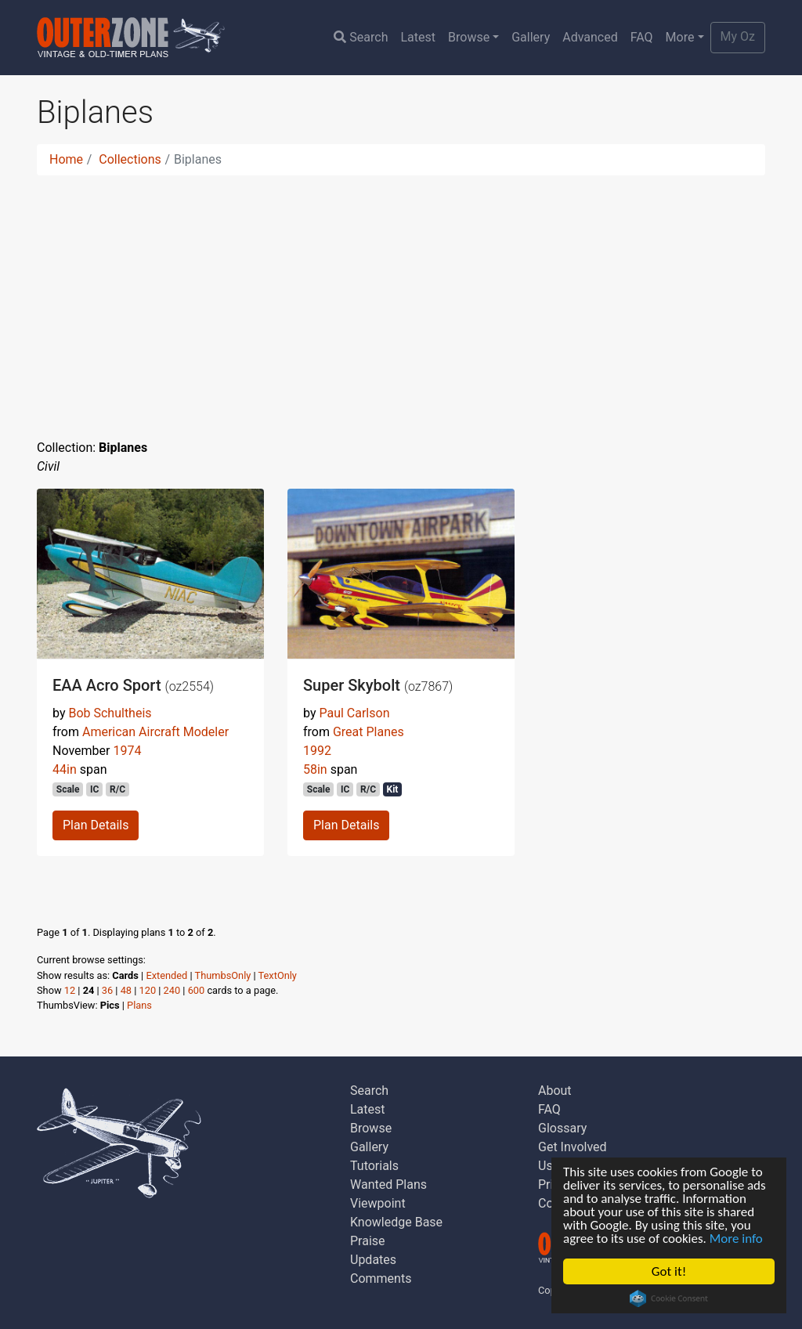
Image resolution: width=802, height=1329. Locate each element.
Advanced (590, 37)
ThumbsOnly (223, 975)
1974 (127, 750)
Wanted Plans (388, 1184)
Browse (469, 37)
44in (64, 769)
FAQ (641, 37)
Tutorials (374, 1165)
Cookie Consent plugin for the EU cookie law (669, 1298)
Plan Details (95, 825)
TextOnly (277, 975)
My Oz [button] (738, 36)
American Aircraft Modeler (155, 731)
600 (196, 990)
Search (361, 37)
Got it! (669, 1271)
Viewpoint (378, 1203)
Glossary (562, 1128)
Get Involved (572, 1146)
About (555, 1090)
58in (315, 769)
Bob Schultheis (109, 713)
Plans (139, 1005)
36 (107, 990)
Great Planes (368, 731)
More (680, 37)
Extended (166, 975)
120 (148, 990)
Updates (373, 1259)
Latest (417, 37)
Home (66, 159)
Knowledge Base (396, 1222)
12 (69, 990)
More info (736, 1238)
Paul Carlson (354, 713)
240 (172, 990)
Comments (380, 1278)
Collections (130, 159)
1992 (317, 750)
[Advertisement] (401, 297)
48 (126, 990)
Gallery (530, 37)
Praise (367, 1240)
